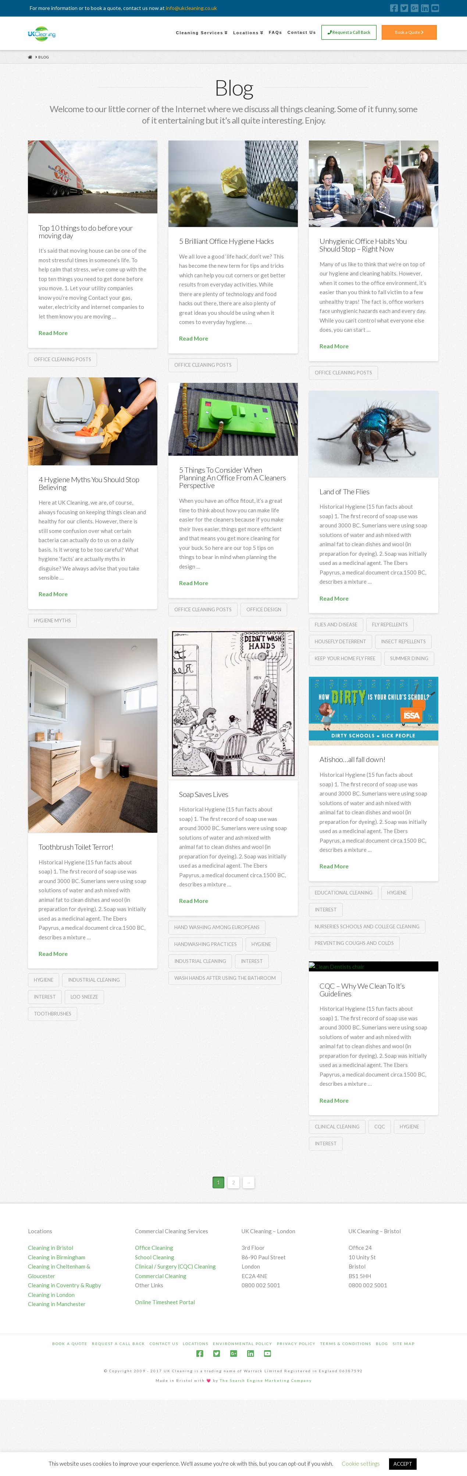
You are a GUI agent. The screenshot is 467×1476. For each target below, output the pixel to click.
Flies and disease (336, 624)
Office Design (263, 609)
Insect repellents (403, 641)
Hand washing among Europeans (217, 927)
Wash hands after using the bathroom (225, 978)
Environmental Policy (242, 1412)
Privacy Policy (296, 1412)
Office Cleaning (154, 1316)
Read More (53, 332)
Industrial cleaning (200, 961)
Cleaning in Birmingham (56, 1325)
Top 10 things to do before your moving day (86, 231)
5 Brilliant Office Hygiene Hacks (226, 240)
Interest (252, 961)
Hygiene (261, 944)
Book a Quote (409, 32)
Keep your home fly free (345, 658)
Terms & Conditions (345, 1412)
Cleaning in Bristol (50, 1316)
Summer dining (409, 658)
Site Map (404, 1412)
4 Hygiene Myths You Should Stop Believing (89, 483)
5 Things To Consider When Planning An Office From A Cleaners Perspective (232, 477)
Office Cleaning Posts (62, 359)
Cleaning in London (51, 1363)
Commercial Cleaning (160, 1344)
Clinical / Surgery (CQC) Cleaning (175, 1335)
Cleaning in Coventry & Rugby (64, 1354)
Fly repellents (390, 624)
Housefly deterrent (340, 641)
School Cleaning (154, 1325)
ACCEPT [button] (402, 1464)
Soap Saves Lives (203, 794)
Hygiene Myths (52, 620)
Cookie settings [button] (361, 1463)
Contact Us (164, 1412)
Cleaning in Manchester (57, 1372)
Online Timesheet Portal (165, 1370)
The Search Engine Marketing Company (266, 1449)
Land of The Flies (344, 491)
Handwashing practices (205, 944)
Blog (382, 1412)
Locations (195, 1412)
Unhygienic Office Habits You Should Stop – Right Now (363, 244)
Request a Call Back (349, 32)
